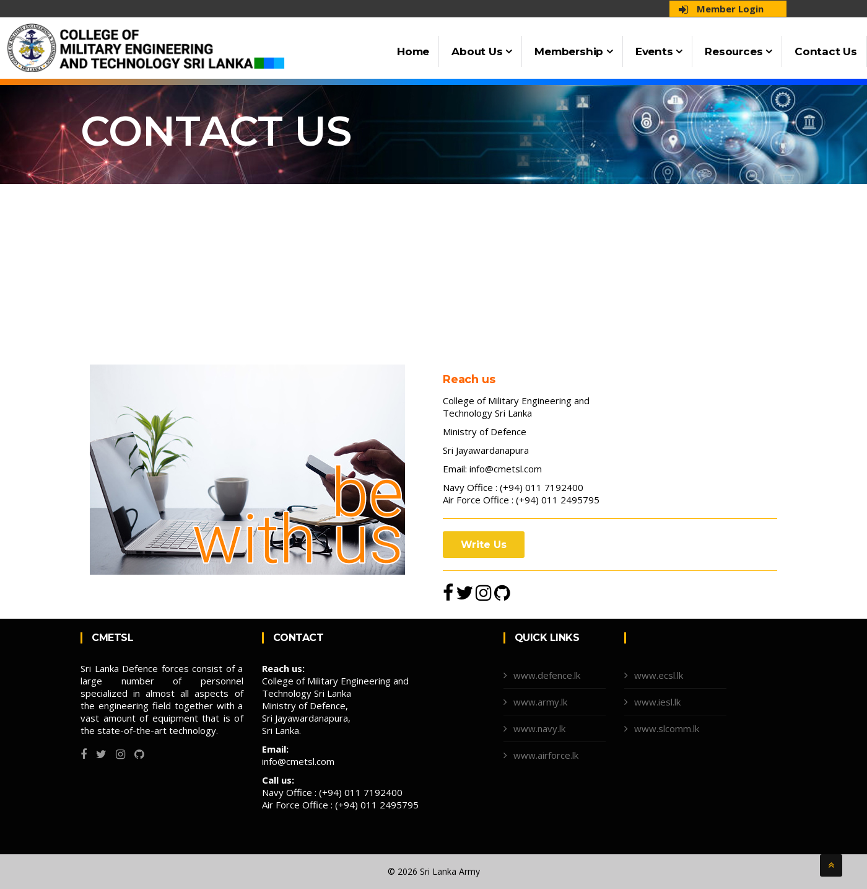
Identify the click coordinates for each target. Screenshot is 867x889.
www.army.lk (540, 702)
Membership (573, 51)
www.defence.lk (546, 675)
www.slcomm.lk (666, 728)
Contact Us (826, 51)
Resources (738, 51)
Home (413, 51)
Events (658, 51)
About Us (481, 51)
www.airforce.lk (545, 755)
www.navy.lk (539, 728)
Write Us (484, 545)
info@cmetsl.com (505, 468)
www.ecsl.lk (658, 675)
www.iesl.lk (657, 702)
